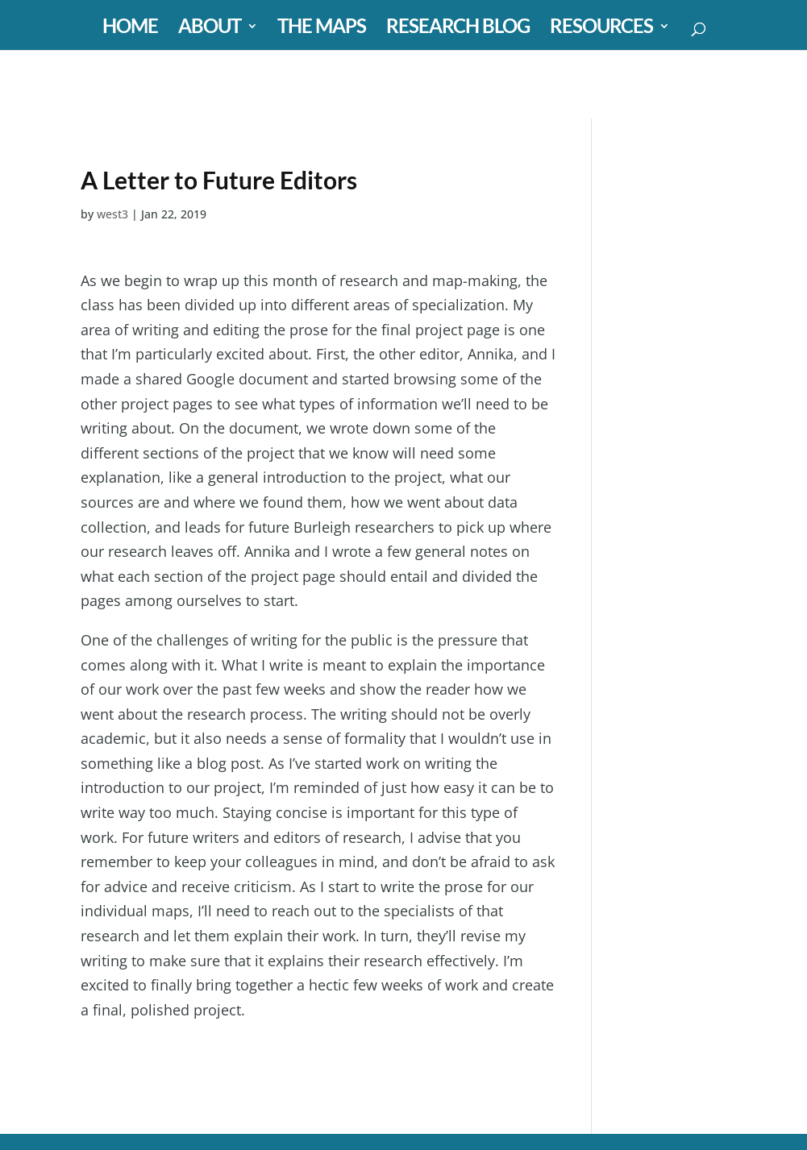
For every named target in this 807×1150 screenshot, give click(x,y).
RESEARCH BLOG (458, 28)
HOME (130, 28)
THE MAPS (321, 28)
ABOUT (209, 28)
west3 (112, 214)
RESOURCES (601, 28)
